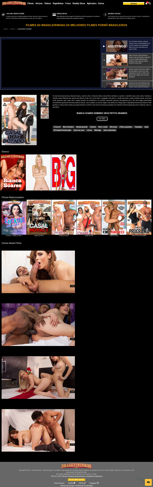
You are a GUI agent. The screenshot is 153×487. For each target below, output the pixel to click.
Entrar (101, 3)
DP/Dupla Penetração (62, 130)
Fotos (68, 3)
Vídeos (47, 3)
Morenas (113, 127)
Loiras (89, 130)
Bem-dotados (68, 127)
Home (5, 29)
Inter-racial (102, 127)
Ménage (97, 130)
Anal (146, 127)
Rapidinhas (58, 3)
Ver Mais (102, 119)
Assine (134, 3)
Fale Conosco (59, 483)
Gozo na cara (79, 130)
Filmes (30, 3)
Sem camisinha (110, 130)
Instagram (94, 483)
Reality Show (79, 3)
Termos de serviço (67, 486)
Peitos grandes (126, 127)
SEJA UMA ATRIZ (76, 480)
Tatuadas (138, 127)
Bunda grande (81, 127)
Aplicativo (92, 3)
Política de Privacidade (84, 486)
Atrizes (39, 3)
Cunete (93, 127)
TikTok (82, 483)
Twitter (72, 483)
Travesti (57, 127)
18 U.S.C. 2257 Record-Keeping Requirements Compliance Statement (76, 476)
